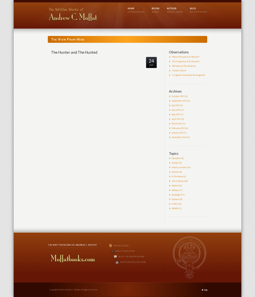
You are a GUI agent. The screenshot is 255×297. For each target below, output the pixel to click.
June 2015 (176, 110)
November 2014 (179, 137)
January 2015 (178, 132)
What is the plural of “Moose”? (186, 56)
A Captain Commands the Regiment (188, 75)
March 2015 (177, 123)
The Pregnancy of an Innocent (185, 61)
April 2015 (176, 119)
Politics (175, 203)
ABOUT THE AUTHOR (125, 251)
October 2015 (178, 96)
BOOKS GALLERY (115, 245)
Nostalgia (176, 194)
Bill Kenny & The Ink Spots (184, 66)
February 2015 (178, 128)
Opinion (175, 199)
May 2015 (176, 114)
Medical (175, 185)
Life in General (178, 181)
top (206, 290)
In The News (177, 176)
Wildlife (175, 208)
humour (175, 172)
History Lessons (179, 167)
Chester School (179, 70)
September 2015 (179, 100)
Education (176, 158)
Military (175, 190)
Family (175, 162)
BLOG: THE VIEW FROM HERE (131, 256)
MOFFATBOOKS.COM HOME (133, 262)
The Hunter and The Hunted (74, 52)
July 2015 (176, 105)
